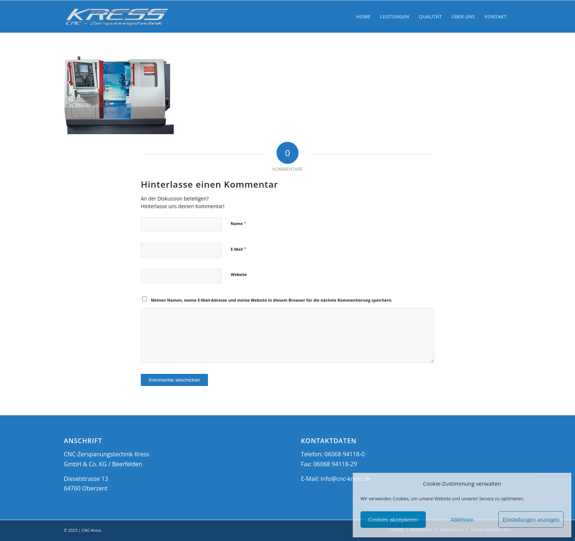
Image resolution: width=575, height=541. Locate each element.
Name (238, 223)
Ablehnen (461, 519)
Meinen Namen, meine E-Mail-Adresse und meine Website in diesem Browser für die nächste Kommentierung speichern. (272, 300)
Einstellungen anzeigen (530, 519)
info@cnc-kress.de (345, 479)
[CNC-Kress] (117, 16)
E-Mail (238, 249)
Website (239, 274)
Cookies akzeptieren (393, 519)
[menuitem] (363, 16)
